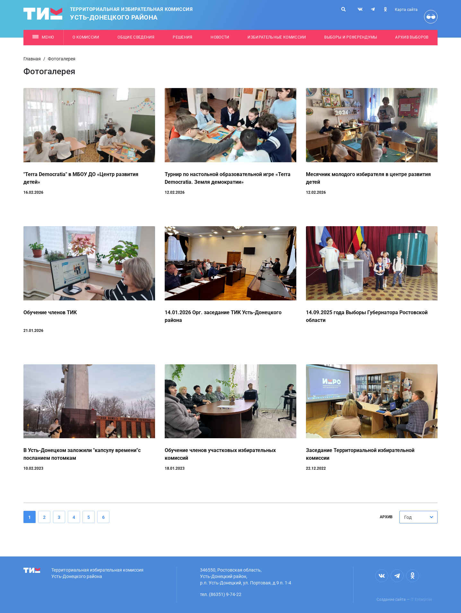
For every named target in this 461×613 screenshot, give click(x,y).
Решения (182, 37)
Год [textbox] (408, 517)
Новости (220, 37)
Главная (32, 58)
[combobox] (418, 517)
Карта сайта (406, 9)
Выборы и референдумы (350, 37)
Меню (43, 37)
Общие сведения (136, 37)
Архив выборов (411, 37)
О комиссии (86, 37)
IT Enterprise (421, 599)
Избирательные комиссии (277, 37)
